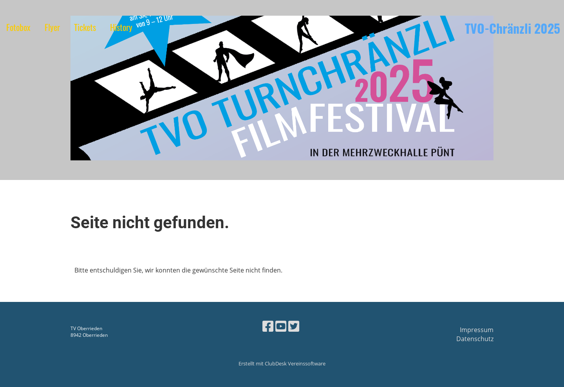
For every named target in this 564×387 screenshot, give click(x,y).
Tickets (85, 27)
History (121, 27)
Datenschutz (475, 338)
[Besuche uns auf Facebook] (267, 326)
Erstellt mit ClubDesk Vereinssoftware (282, 363)
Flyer (52, 27)
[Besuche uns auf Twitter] (293, 326)
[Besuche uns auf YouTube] (280, 326)
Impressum (477, 329)
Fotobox (18, 27)
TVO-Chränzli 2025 (512, 28)
